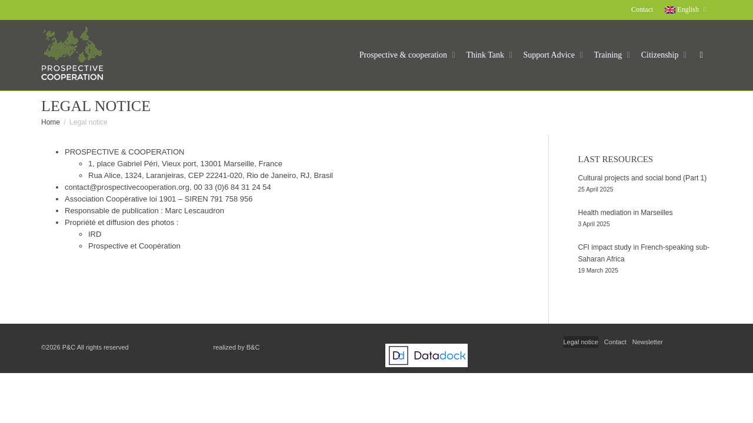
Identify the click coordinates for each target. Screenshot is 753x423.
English (683, 9)
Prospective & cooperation (404, 55)
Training (609, 55)
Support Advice (550, 55)
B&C (253, 347)
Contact (642, 9)
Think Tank (487, 55)
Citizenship (661, 55)
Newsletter (647, 341)
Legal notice (581, 341)
